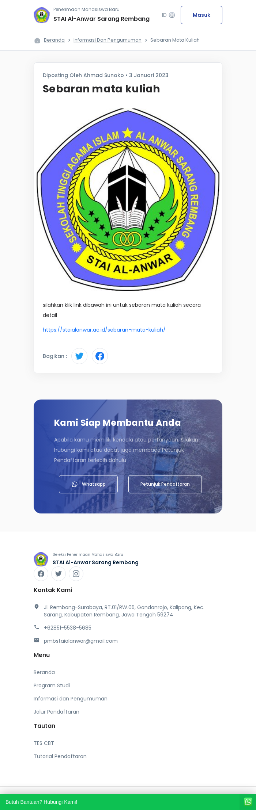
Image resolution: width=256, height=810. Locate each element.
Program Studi (52, 685)
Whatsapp (88, 484)
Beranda (54, 40)
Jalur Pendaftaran (56, 711)
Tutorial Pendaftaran (60, 756)
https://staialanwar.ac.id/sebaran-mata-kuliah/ (104, 329)
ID (169, 15)
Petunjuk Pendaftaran (165, 484)
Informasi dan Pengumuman (108, 40)
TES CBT (44, 743)
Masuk (201, 15)
